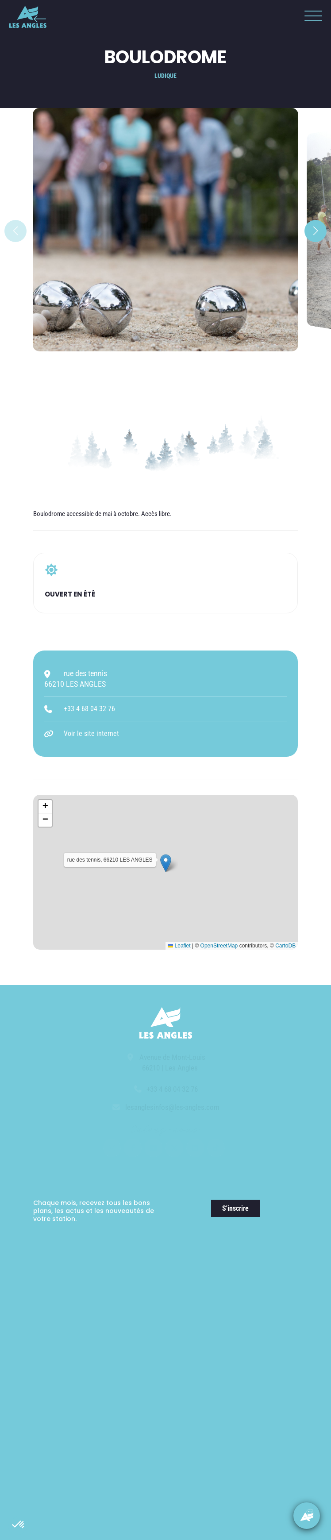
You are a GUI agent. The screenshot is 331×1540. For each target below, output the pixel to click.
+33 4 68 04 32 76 (89, 709)
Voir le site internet (91, 733)
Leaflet (179, 946)
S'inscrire (235, 1208)
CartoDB (285, 946)
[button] (18, 1525)
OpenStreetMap (219, 946)
